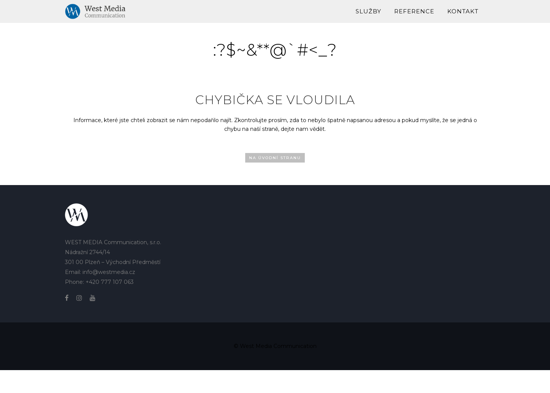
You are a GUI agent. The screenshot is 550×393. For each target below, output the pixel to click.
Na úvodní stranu (275, 157)
